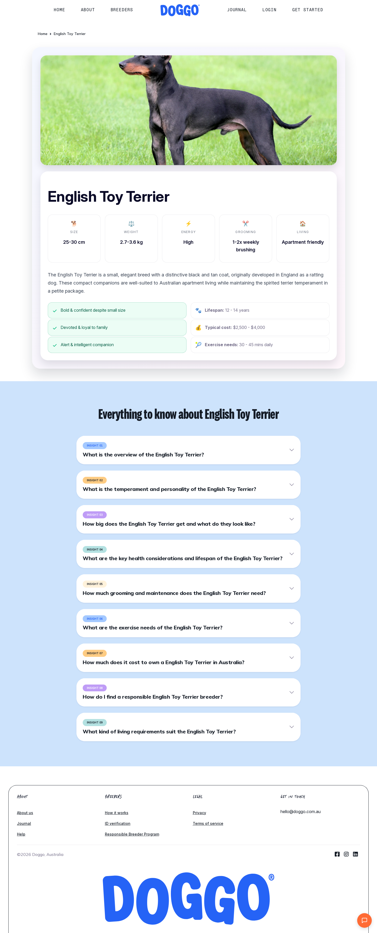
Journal (237, 9)
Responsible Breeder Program (132, 834)
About (88, 9)
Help (21, 834)
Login (269, 9)
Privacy (199, 812)
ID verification (117, 823)
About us (25, 812)
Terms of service (208, 823)
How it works (116, 812)
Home (59, 9)
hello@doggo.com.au (300, 811)
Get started (307, 9)
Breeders (122, 9)
